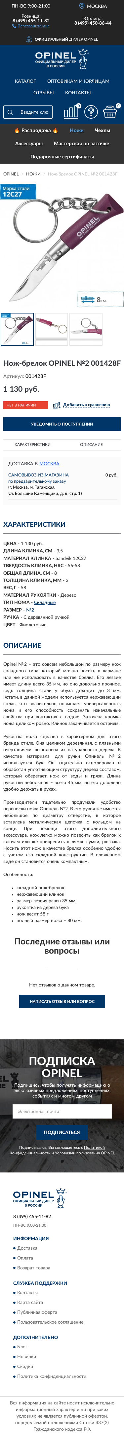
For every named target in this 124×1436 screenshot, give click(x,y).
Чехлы (102, 130)
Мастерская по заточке (81, 143)
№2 (30, 610)
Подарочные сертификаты (62, 156)
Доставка (27, 1248)
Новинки (26, 1357)
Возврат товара (33, 1268)
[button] (31, 26)
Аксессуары (29, 143)
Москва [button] (49, 464)
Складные (45, 602)
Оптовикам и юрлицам (78, 81)
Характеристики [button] (33, 445)
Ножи (77, 130)
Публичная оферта (37, 1312)
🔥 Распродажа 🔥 (36, 130)
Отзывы (43, 93)
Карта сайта (30, 1302)
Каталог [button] (25, 81)
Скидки (25, 1367)
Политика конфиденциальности (51, 1377)
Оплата (25, 1258)
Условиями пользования (77, 1153)
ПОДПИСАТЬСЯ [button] (62, 1132)
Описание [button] (91, 445)
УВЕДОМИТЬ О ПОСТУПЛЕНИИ (62, 424)
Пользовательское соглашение (50, 1322)
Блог (22, 1347)
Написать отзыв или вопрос (62, 1002)
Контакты (78, 93)
